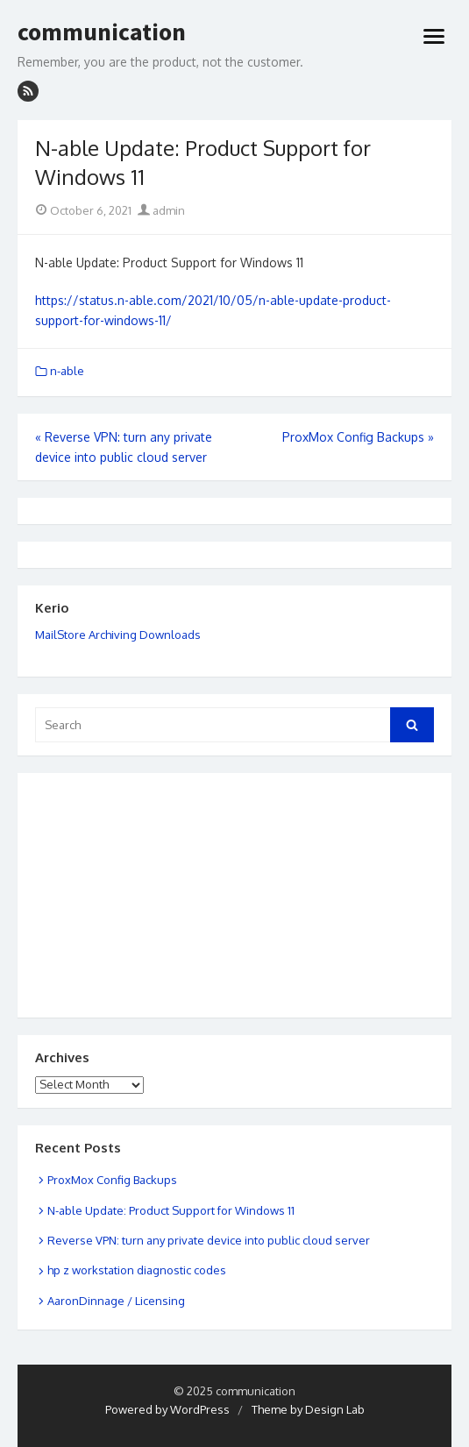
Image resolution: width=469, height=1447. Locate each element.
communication (102, 32)
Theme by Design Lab (308, 1409)
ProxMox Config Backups (112, 1180)
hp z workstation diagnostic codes (136, 1270)
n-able (67, 371)
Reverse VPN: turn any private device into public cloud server (208, 1240)
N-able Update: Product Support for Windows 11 (171, 1210)
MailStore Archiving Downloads (118, 635)
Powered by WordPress (167, 1409)
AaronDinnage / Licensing (116, 1301)
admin (161, 210)
